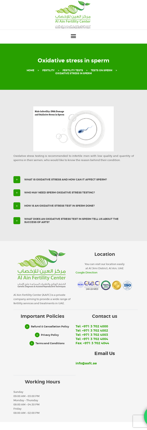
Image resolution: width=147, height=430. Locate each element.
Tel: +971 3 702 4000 (92, 326)
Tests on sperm (101, 70)
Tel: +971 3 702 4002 (92, 331)
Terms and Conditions (49, 343)
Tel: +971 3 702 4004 (92, 339)
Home (30, 70)
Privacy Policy (50, 335)
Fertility (48, 70)
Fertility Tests (73, 70)
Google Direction (86, 272)
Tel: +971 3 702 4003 (92, 335)
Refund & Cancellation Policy (50, 326)
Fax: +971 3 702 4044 (92, 343)
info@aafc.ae (86, 363)
